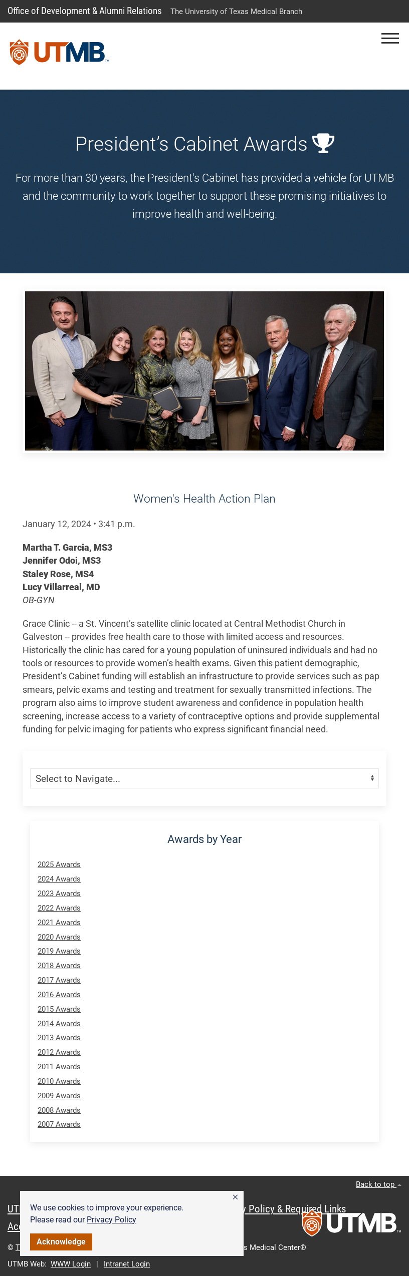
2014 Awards (59, 1023)
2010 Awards (59, 1081)
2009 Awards (59, 1095)
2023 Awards (59, 893)
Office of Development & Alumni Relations (85, 11)
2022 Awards (59, 908)
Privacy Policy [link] (111, 1219)
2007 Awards (59, 1124)
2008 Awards (59, 1110)
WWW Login (71, 1263)
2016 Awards (59, 994)
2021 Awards (59, 922)
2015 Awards (59, 1009)
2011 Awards (59, 1066)
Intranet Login (127, 1263)
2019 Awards (59, 951)
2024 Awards (59, 879)
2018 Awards (59, 965)
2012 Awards (59, 1052)
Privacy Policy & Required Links (281, 1209)
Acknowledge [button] (61, 1241)
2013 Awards (59, 1037)
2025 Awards (59, 864)
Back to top (378, 1184)
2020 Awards (59, 937)
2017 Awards (59, 980)
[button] (235, 1197)
